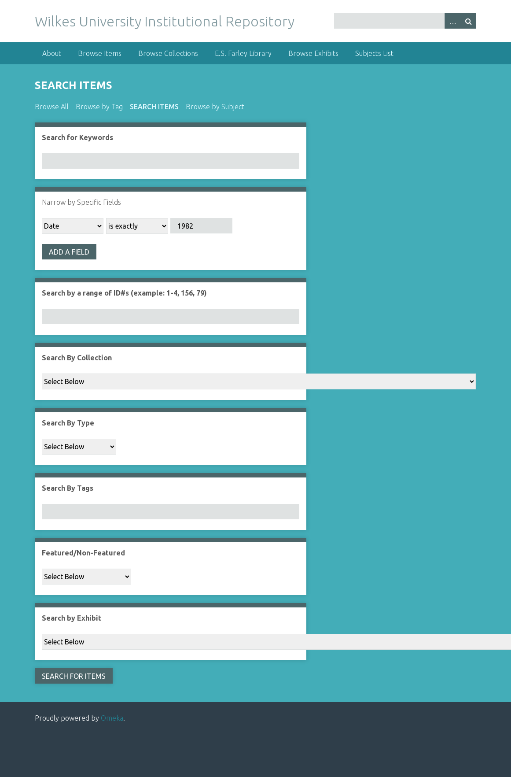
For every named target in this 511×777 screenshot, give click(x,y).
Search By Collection (77, 358)
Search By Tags (67, 488)
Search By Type (68, 423)
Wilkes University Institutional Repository (164, 21)
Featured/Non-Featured (83, 553)
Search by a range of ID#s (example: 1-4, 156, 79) (124, 293)
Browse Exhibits (313, 53)
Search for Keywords (77, 137)
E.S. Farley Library (243, 53)
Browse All (52, 107)
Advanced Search (452, 21)
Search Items (154, 107)
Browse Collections (168, 53)
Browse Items (99, 53)
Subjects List (374, 53)
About (51, 53)
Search (468, 21)
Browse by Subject (215, 107)
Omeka (112, 718)
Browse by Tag (99, 107)
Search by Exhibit (71, 618)
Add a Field (69, 252)
